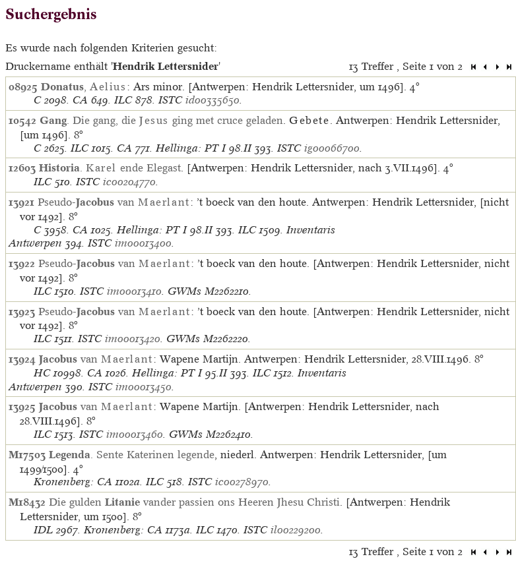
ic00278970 (242, 482)
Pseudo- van (114, 201)
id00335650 (212, 100)
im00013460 (134, 434)
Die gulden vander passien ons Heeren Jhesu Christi (194, 501)
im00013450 (143, 387)
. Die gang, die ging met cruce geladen (161, 120)
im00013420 (132, 338)
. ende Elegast (110, 167)
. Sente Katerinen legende (131, 454)
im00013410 (134, 291)
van (96, 358)
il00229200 (296, 530)
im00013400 (143, 243)
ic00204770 (129, 182)
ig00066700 (332, 148)
